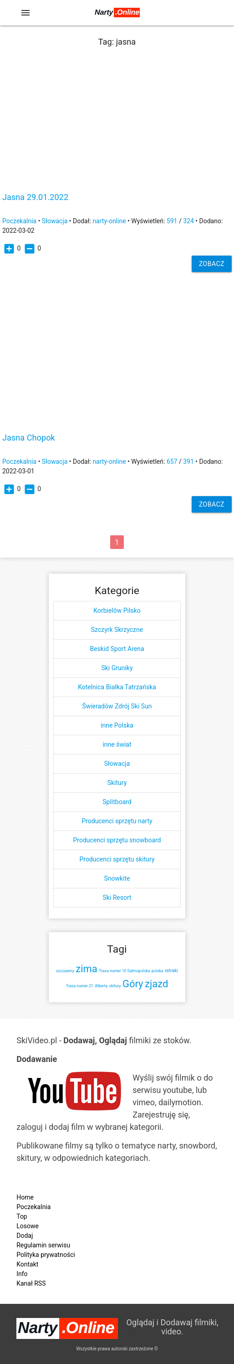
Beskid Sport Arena (117, 648)
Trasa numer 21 (79, 986)
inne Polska (117, 725)
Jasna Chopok (28, 437)
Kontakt (27, 1264)
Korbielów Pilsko (116, 610)
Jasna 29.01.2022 (35, 197)
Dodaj (24, 1235)
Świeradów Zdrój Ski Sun (117, 706)
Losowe (27, 1226)
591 (172, 221)
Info (21, 1273)
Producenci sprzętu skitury (116, 859)
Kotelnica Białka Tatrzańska (117, 687)
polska (157, 971)
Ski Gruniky (116, 668)
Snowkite (117, 878)
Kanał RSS (31, 1283)
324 (188, 221)
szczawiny (65, 971)
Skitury (117, 782)
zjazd (156, 984)
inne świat (116, 744)
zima (86, 968)
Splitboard (117, 801)
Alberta (101, 986)
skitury (115, 986)
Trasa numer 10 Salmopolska (124, 971)
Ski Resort (116, 897)
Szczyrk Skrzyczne (117, 629)
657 (172, 461)
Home (25, 1197)
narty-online (109, 221)
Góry (132, 984)
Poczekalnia (19, 221)
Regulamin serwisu (43, 1245)
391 (188, 461)
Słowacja (55, 221)
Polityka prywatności (45, 1254)
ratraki (171, 971)
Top (21, 1216)
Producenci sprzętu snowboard (117, 840)
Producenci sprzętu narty (116, 821)
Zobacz (211, 263)
